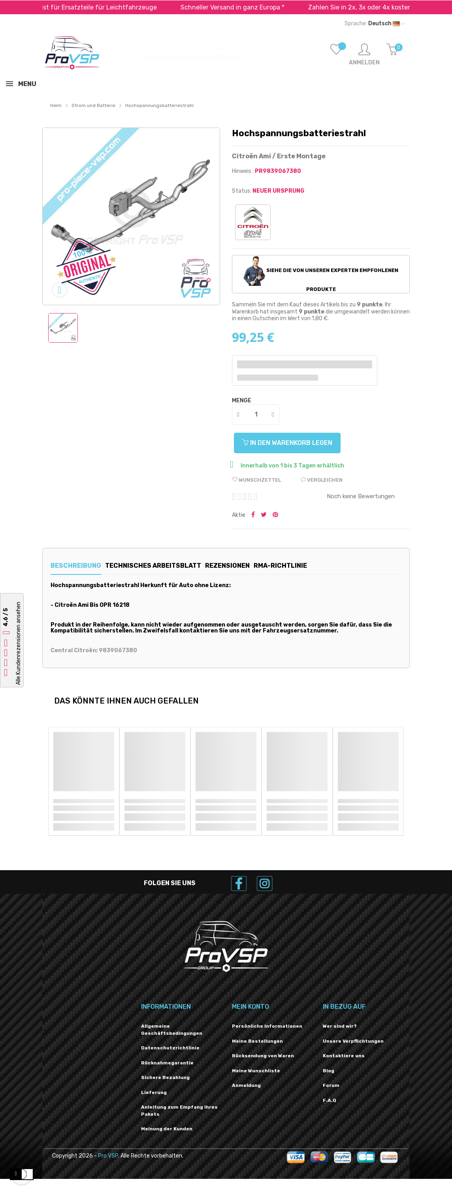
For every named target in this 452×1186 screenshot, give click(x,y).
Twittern (264, 515)
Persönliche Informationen (267, 1026)
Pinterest (275, 515)
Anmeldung (246, 1085)
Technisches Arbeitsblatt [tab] (164, 565)
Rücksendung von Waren (263, 1055)
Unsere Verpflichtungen (353, 1041)
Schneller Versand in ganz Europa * (252, 7)
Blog (328, 1070)
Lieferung (154, 1092)
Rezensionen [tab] (249, 565)
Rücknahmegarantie (167, 1063)
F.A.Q (329, 1100)
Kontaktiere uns (344, 1055)
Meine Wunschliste (256, 1070)
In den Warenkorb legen (291, 443)
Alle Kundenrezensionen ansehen (18, 643)
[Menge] (256, 414)
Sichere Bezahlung (165, 1077)
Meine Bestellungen (257, 1041)
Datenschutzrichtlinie (170, 1048)
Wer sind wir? (340, 1026)
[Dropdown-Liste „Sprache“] (374, 23)
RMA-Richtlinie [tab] (314, 565)
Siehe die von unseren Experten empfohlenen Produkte (320, 274)
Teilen (253, 515)
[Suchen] (226, 53)
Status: (241, 191)
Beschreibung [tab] (76, 565)
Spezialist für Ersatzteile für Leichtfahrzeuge (108, 7)
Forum (331, 1085)
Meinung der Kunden (166, 1129)
